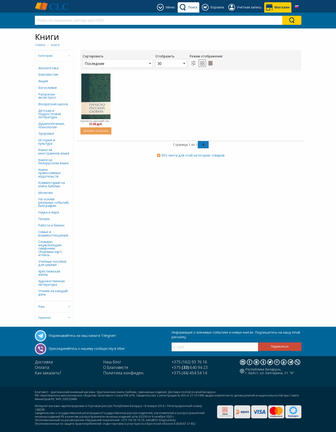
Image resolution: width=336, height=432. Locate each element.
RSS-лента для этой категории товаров (193, 155)
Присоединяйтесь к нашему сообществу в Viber (87, 348)
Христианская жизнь (49, 273)
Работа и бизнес (51, 225)
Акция (43, 81)
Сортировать (118, 61)
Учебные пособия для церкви (52, 263)
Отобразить (171, 61)
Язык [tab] (41, 307)
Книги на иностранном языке (53, 151)
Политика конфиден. (123, 372)
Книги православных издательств (49, 172)
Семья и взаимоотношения (53, 233)
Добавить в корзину (96, 130)
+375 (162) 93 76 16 (189, 362)
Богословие (47, 87)
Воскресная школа (53, 104)
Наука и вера (48, 212)
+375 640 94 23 (190, 367)
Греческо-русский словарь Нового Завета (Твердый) (96, 121)
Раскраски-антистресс (47, 96)
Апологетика (48, 68)
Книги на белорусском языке (53, 161)
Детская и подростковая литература (49, 113)
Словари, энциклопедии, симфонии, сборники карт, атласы (50, 248)
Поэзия (44, 219)
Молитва (45, 192)
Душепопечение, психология (51, 125)
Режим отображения (206, 56)
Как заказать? (48, 372)
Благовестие (48, 74)
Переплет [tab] (44, 318)
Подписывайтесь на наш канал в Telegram (82, 335)
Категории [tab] (45, 56)
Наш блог (112, 362)
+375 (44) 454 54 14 (189, 372)
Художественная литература (51, 282)
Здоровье (46, 133)
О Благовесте (115, 367)
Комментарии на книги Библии (51, 184)
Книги (55, 45)
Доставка (44, 362)
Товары (40, 45)
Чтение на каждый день (53, 292)
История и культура (46, 141)
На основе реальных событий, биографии (53, 202)
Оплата (42, 367)
